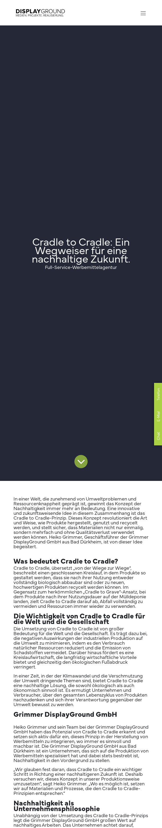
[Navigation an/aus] (143, 12)
